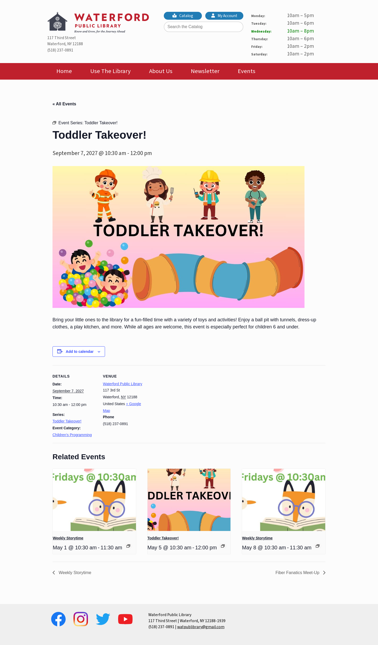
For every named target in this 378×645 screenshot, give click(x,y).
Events (246, 71)
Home (64, 71)
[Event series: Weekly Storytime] (128, 546)
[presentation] (94, 500)
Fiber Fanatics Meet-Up (298, 572)
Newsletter (205, 71)
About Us (160, 71)
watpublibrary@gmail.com (200, 627)
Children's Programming (72, 435)
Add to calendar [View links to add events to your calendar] (80, 351)
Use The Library (110, 71)
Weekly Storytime (68, 538)
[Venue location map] (181, 401)
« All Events (64, 104)
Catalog (182, 16)
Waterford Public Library (122, 384)
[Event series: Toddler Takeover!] (223, 546)
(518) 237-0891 (60, 50)
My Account (224, 16)
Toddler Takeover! (66, 421)
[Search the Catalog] (203, 27)
